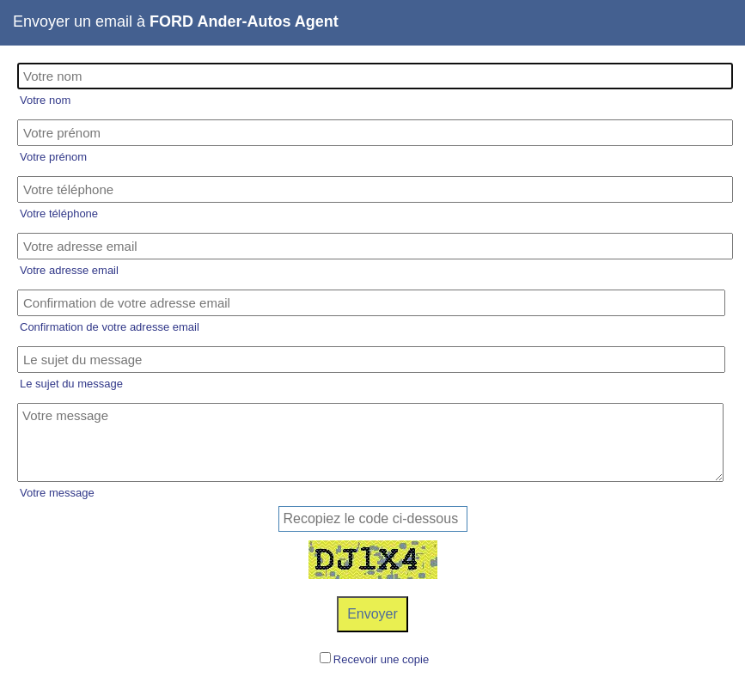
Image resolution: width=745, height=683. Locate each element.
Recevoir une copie (381, 659)
